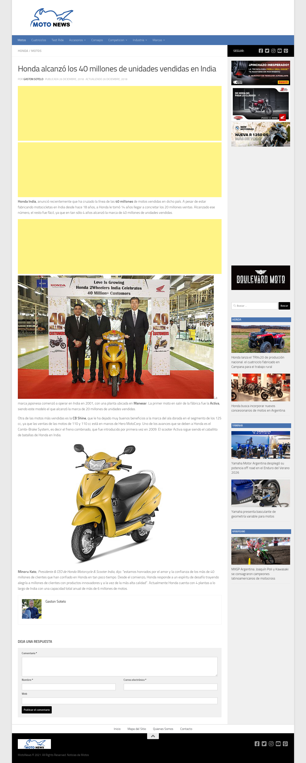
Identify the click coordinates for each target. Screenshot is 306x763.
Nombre (27, 680)
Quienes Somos (163, 729)
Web (24, 693)
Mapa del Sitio (137, 729)
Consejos (97, 40)
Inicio (117, 729)
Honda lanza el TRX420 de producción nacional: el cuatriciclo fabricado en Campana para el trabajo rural (257, 361)
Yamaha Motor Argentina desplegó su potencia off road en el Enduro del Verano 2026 (260, 467)
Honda (23, 51)
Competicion (116, 40)
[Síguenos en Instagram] (273, 50)
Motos (22, 40)
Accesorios (76, 40)
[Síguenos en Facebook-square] (260, 50)
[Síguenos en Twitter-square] (267, 50)
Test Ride (58, 40)
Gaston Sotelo (33, 79)
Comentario (29, 653)
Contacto (186, 729)
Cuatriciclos (38, 40)
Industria (138, 40)
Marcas (157, 40)
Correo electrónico (135, 680)
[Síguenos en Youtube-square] (279, 50)
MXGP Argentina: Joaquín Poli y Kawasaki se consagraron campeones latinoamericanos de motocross (260, 573)
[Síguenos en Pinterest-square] (285, 50)
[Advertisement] (120, 113)
